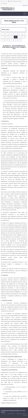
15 (11, 40)
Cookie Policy (11, 413)
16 (15, 40)
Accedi (25, 5)
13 (2, 40)
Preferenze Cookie (21, 413)
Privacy (4, 413)
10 (15, 37)
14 (7, 40)
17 (20, 40)
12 (24, 37)
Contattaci (24, 415)
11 (20, 37)
